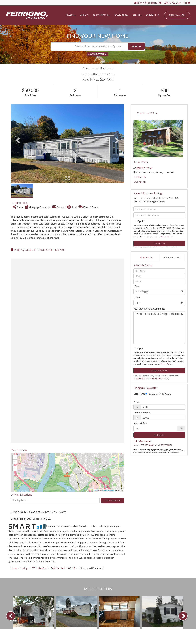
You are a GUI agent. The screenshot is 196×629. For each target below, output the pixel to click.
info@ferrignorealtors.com (148, 2)
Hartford (42, 568)
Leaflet (96, 490)
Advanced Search (96, 54)
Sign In (173, 15)
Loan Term (139, 393)
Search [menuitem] (71, 15)
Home (14, 568)
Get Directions (112, 500)
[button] (136, 46)
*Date (136, 286)
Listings (24, 568)
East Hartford (58, 568)
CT (33, 568)
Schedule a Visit (172, 257)
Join (183, 15)
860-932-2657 (172, 2)
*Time (136, 297)
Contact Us (140, 176)
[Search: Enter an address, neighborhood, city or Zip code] (98, 46)
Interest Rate (140, 423)
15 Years (165, 393)
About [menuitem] (137, 15)
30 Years (151, 393)
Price (136, 401)
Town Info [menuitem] (121, 15)
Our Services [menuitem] (101, 15)
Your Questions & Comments (149, 308)
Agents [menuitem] (84, 15)
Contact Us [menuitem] (152, 15)
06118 (71, 568)
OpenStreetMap (108, 490)
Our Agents (140, 181)
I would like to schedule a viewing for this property (159, 327)
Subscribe (159, 243)
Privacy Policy (166, 237)
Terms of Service (156, 378)
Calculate (159, 434)
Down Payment (141, 412)
